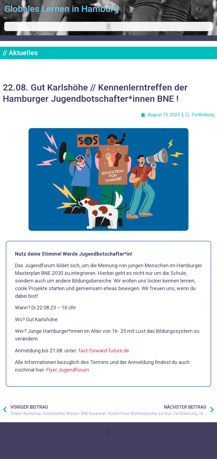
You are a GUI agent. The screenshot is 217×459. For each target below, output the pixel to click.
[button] (108, 26)
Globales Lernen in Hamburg (61, 8)
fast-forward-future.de (104, 351)
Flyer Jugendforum (67, 370)
